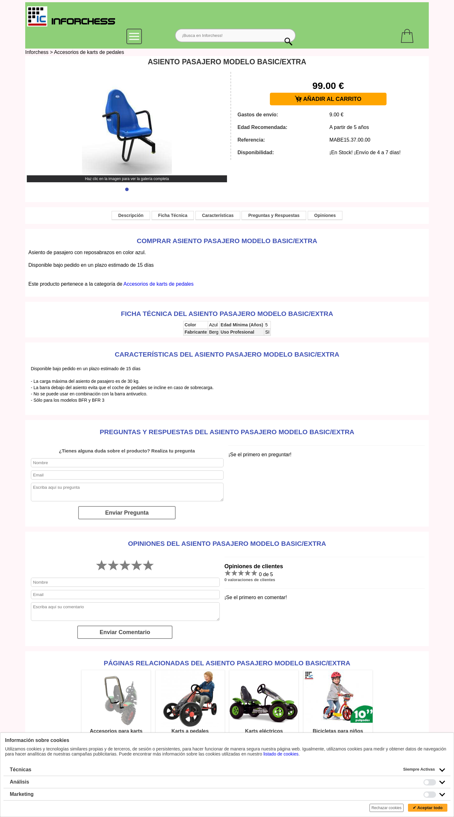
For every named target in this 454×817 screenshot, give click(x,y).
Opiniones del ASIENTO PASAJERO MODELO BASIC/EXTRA (227, 543)
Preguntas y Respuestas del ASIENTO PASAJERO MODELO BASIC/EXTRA (227, 431)
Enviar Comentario (125, 632)
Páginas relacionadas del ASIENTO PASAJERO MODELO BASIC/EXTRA (227, 663)
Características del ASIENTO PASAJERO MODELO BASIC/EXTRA (227, 354)
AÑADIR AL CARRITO (328, 99)
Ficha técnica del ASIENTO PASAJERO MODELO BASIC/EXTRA (227, 313)
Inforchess (37, 52)
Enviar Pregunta (126, 513)
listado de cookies (280, 753)
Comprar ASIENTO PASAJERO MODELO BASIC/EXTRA (227, 240)
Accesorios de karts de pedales (89, 52)
